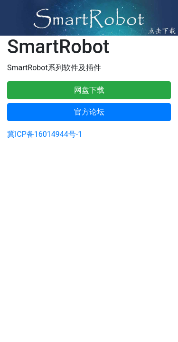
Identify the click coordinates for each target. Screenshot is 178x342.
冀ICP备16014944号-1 (44, 134)
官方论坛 (89, 111)
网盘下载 (89, 90)
